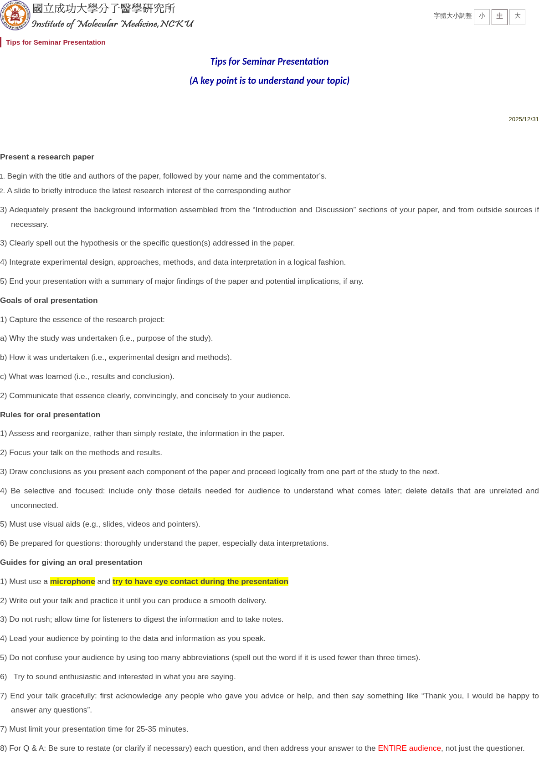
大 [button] (517, 15)
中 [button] (500, 15)
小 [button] (482, 15)
